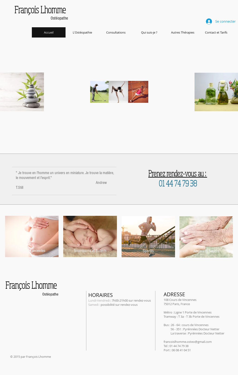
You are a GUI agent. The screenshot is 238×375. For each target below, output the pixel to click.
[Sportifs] (148, 250)
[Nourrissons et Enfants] (90, 250)
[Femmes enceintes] (32, 250)
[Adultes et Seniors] (206, 251)
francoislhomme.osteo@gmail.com (188, 342)
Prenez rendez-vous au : (177, 173)
